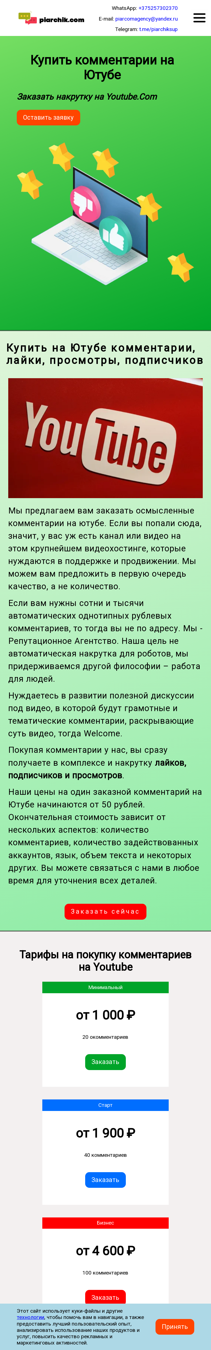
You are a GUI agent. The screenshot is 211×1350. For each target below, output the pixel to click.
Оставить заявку (48, 117)
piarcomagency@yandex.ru (146, 19)
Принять (175, 1327)
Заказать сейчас (105, 911)
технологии (30, 1317)
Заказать (105, 1062)
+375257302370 (158, 8)
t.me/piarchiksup (158, 29)
